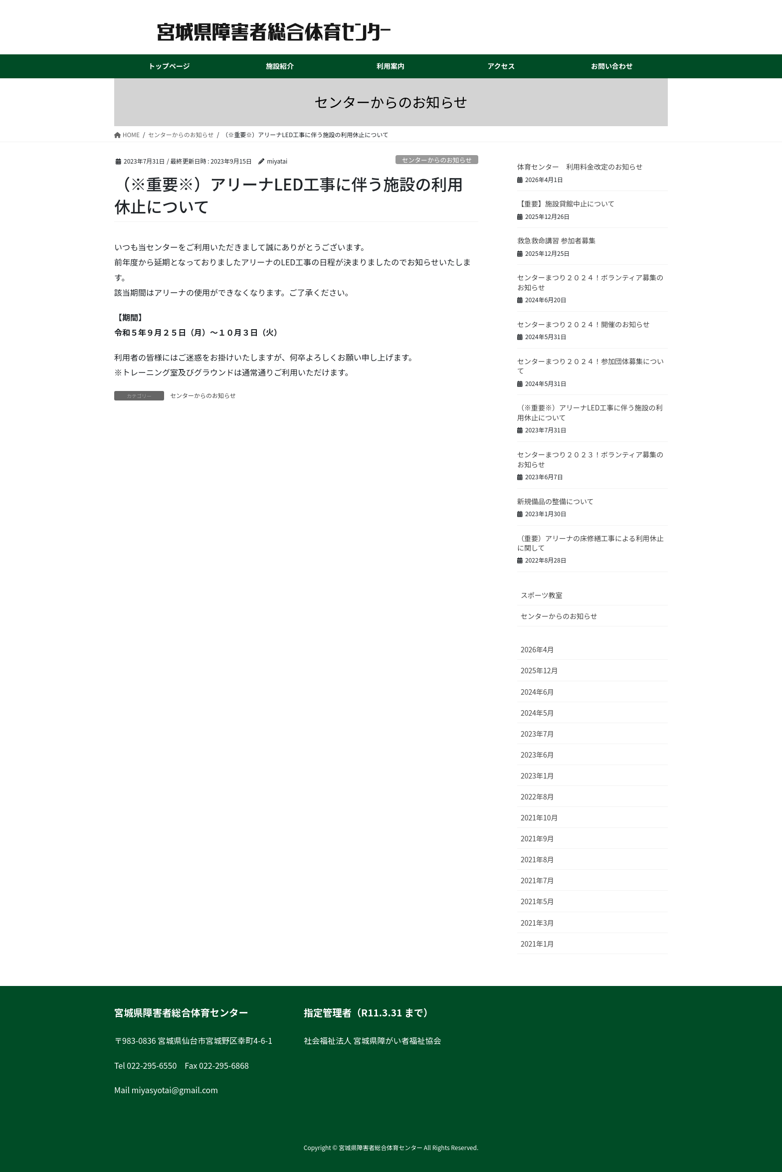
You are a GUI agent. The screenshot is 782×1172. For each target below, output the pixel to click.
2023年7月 (537, 734)
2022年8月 (537, 796)
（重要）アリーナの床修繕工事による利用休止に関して (590, 543)
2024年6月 (537, 692)
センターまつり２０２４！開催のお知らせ (583, 324)
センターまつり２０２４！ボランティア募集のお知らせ (590, 282)
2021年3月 (537, 923)
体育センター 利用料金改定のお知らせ (580, 167)
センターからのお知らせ (437, 160)
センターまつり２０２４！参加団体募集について (590, 366)
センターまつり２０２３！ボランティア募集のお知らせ (590, 459)
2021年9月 (537, 838)
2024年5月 (537, 713)
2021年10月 (539, 817)
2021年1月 (537, 944)
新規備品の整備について (555, 501)
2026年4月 (537, 649)
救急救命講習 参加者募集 (556, 240)
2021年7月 (537, 880)
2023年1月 (537, 776)
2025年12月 (539, 670)
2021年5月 (537, 901)
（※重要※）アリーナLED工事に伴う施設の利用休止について (589, 412)
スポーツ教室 (542, 595)
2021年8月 (537, 859)
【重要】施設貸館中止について (566, 203)
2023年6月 (537, 755)
